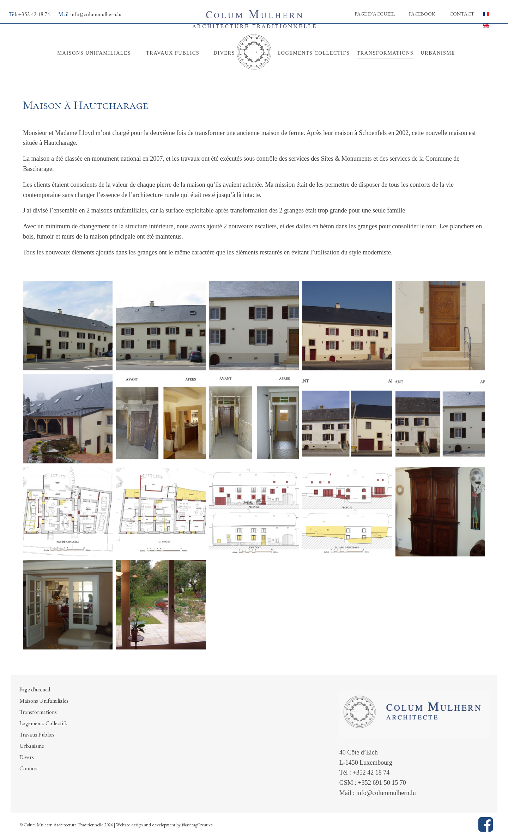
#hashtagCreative (197, 825)
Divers (26, 757)
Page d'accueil (375, 13)
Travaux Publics (36, 734)
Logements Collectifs (43, 723)
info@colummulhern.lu (96, 14)
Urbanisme (31, 746)
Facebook (422, 13)
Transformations (38, 712)
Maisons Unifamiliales (43, 700)
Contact (461, 13)
